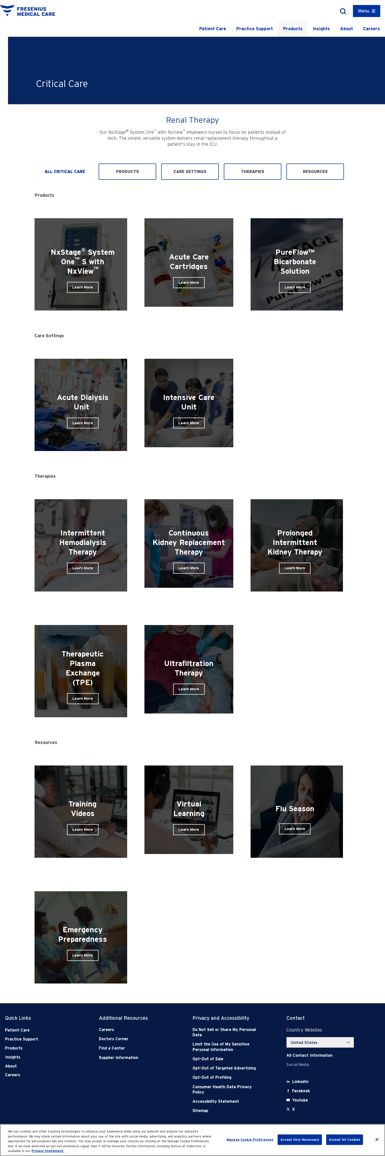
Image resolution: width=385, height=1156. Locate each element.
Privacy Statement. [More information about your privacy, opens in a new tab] (48, 1151)
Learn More (82, 287)
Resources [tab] (315, 171)
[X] (293, 1109)
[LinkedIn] (300, 1081)
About (346, 28)
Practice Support (254, 28)
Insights (321, 28)
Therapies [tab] (252, 171)
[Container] (366, 11)
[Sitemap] (225, 1110)
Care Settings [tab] (190, 171)
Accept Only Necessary (299, 1140)
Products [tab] (127, 171)
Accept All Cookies (344, 1140)
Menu (363, 11)
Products (293, 28)
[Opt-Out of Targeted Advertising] (225, 1068)
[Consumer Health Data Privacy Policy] (225, 1089)
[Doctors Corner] (131, 1039)
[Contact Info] (309, 1055)
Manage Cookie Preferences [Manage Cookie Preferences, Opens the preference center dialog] (250, 1140)
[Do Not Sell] (225, 1032)
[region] (192, 1140)
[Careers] (131, 1029)
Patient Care (212, 28)
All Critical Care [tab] (65, 171)
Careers (371, 28)
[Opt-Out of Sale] (225, 1059)
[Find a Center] (131, 1048)
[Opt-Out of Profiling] (225, 1077)
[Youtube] (300, 1100)
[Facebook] (301, 1091)
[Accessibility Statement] (225, 1101)
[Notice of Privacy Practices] (225, 1047)
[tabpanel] (192, 591)
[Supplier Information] (131, 1057)
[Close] (376, 1139)
